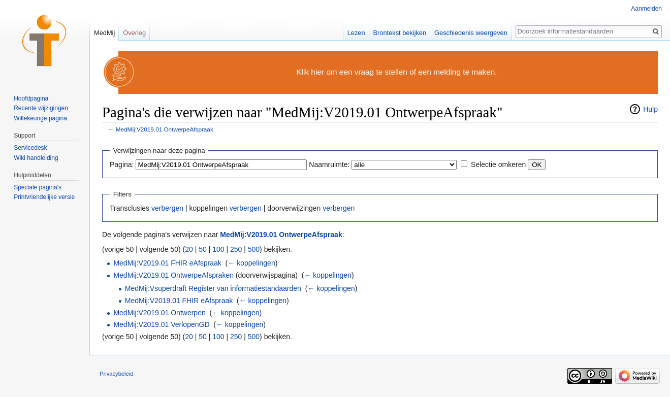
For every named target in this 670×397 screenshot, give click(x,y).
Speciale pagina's (37, 187)
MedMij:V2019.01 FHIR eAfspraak (167, 263)
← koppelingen (251, 263)
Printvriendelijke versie (44, 197)
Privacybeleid (117, 374)
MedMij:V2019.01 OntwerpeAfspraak (164, 129)
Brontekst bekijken (400, 33)
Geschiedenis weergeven (470, 33)
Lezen (356, 33)
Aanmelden (646, 8)
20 (189, 249)
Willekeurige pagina (40, 118)
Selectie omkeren (498, 164)
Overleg (134, 33)
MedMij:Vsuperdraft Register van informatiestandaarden (213, 288)
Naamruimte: (329, 164)
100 (218, 249)
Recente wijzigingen (41, 108)
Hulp (650, 109)
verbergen (167, 208)
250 (236, 249)
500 (254, 249)
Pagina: (122, 164)
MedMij (104, 33)
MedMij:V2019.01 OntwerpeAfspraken (173, 275)
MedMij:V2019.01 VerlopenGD (161, 324)
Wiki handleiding (36, 157)
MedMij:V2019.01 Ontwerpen (159, 313)
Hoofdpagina (31, 98)
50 (203, 249)
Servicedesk (30, 147)
